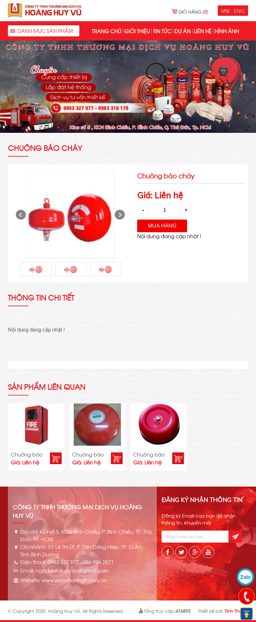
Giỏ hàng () (193, 11)
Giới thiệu (137, 30)
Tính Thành (236, 610)
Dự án (182, 30)
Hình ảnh (227, 30)
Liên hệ (202, 30)
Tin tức (162, 30)
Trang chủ (106, 30)
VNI (225, 10)
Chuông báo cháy (26, 454)
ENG (239, 10)
